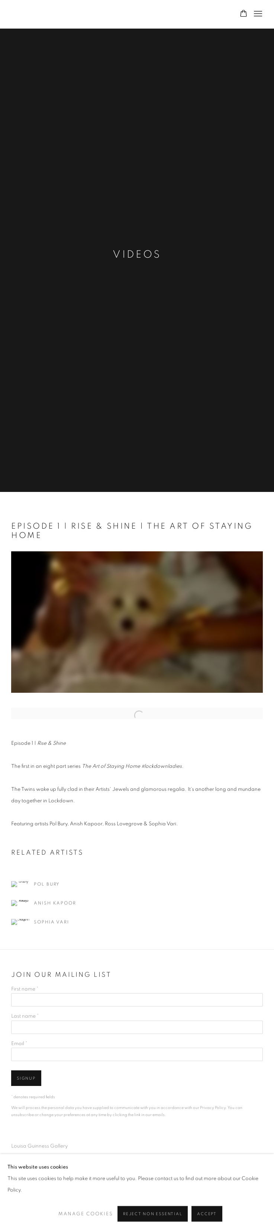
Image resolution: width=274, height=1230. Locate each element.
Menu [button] (257, 14)
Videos (137, 254)
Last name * (25, 1016)
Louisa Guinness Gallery (104, 14)
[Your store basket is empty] (243, 14)
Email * (19, 1043)
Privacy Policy (213, 1108)
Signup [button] (26, 1078)
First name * (24, 989)
